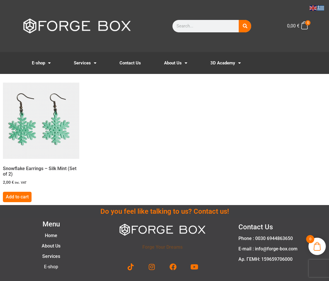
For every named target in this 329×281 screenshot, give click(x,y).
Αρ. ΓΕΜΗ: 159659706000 (265, 259)
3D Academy (225, 63)
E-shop (41, 63)
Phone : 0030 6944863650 (265, 238)
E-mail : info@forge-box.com (267, 249)
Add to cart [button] (17, 197)
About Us (175, 63)
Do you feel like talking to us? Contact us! (164, 211)
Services (85, 63)
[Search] (245, 26)
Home (51, 235)
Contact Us (130, 63)
